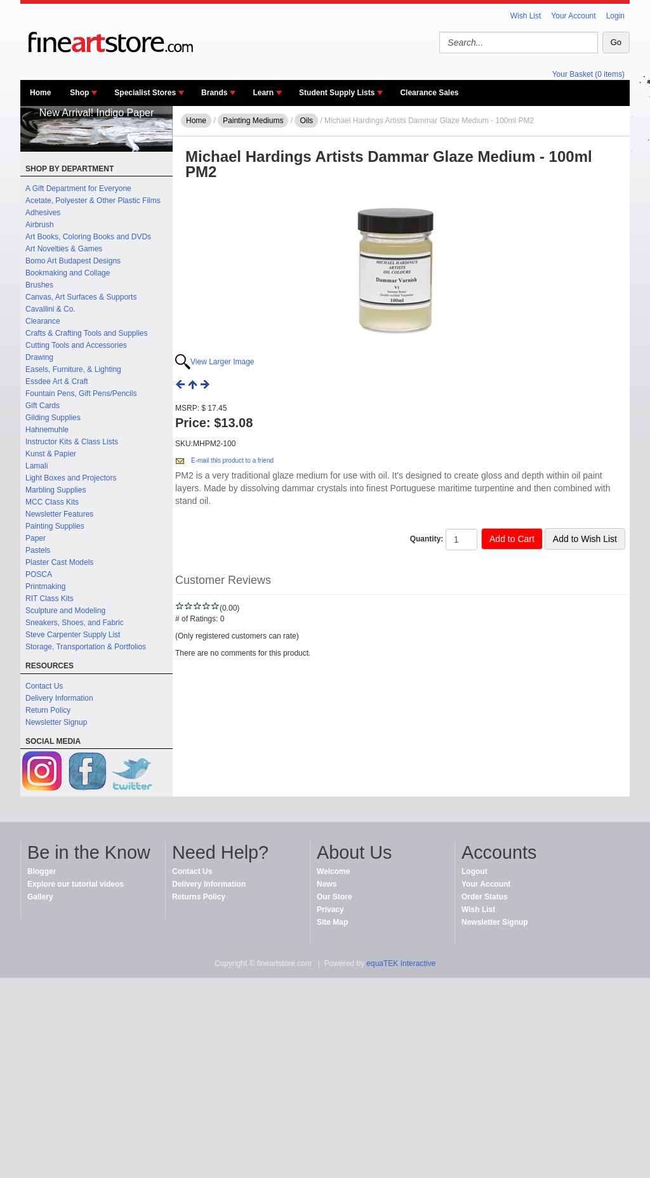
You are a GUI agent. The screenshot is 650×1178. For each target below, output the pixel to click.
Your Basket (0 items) (588, 74)
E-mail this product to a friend (232, 460)
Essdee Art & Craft (56, 381)
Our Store (334, 896)
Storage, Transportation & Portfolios (85, 646)
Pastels (37, 550)
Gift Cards (42, 405)
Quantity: (427, 538)
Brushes (39, 285)
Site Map (332, 922)
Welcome (333, 871)
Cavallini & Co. (50, 309)
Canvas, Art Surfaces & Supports (80, 297)
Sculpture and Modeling (65, 610)
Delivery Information (59, 698)
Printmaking (45, 586)
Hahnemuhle (47, 429)
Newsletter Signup (56, 722)
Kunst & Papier (50, 453)
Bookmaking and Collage (67, 272)
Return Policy (47, 710)
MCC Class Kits (52, 502)
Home (40, 92)
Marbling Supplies (55, 490)
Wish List (525, 15)
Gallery (40, 896)
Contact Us (44, 686)
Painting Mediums (253, 120)
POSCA (38, 574)
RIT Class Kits (49, 598)
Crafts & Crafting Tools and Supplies (86, 333)
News (326, 884)
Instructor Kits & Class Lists (71, 441)
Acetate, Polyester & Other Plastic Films (93, 200)
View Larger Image (222, 361)
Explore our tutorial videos (75, 884)
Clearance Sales (429, 92)
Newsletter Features (59, 514)
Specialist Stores (145, 92)
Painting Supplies (54, 526)
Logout (474, 871)
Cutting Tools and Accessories (76, 345)
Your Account (573, 15)
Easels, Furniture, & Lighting (73, 369)
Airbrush (39, 224)
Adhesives (42, 212)
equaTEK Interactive (400, 963)
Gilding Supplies (53, 417)
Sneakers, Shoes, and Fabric (74, 622)
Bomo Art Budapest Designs (73, 260)
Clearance (42, 321)
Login (615, 15)
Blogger (41, 871)
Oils (306, 120)
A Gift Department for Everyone (78, 188)
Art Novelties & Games (63, 248)
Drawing (39, 357)
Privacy (330, 909)
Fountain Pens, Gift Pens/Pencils (80, 393)
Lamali (36, 465)
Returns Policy (198, 896)
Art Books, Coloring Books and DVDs (88, 236)
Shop (79, 92)
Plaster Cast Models (59, 562)
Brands (214, 92)
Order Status (484, 896)
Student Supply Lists (337, 92)
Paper (35, 538)
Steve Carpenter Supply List (72, 634)
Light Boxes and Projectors (70, 477)
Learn (263, 92)
